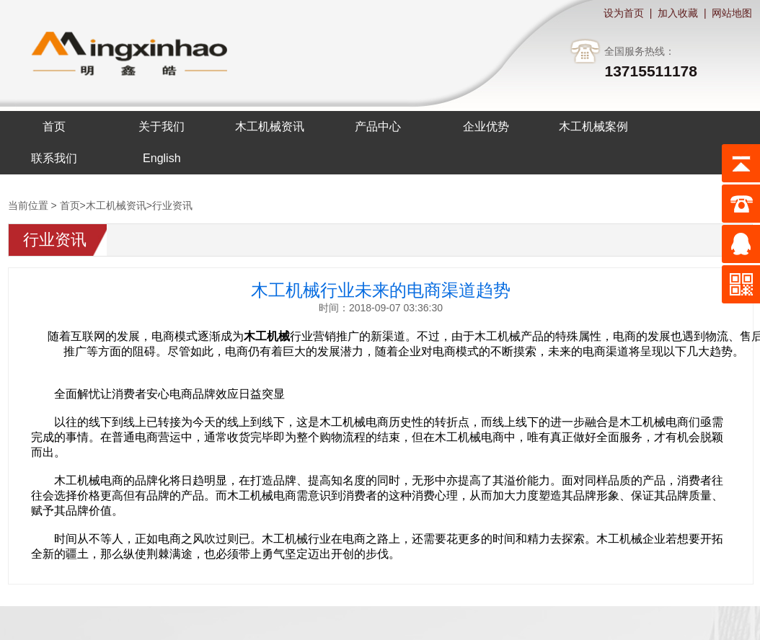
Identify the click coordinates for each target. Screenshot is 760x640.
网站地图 (732, 13)
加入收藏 (678, 13)
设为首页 (624, 13)
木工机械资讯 (116, 205)
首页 (70, 205)
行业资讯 (172, 205)
